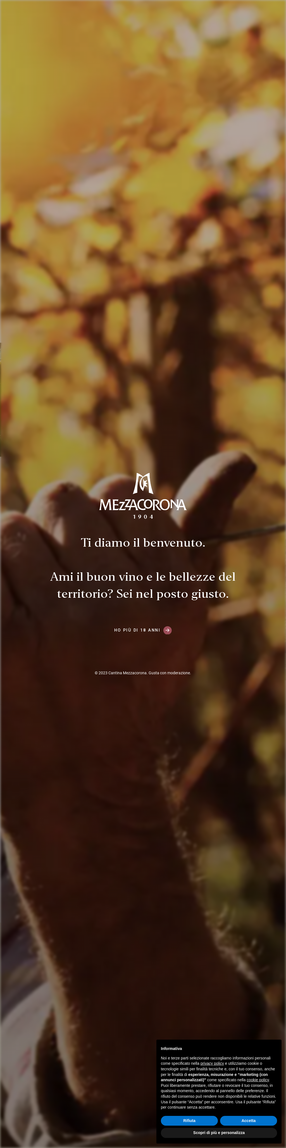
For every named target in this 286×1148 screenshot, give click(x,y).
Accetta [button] (249, 1120)
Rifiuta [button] (189, 1120)
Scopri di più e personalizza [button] (219, 1132)
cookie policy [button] (258, 1080)
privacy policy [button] (212, 1063)
